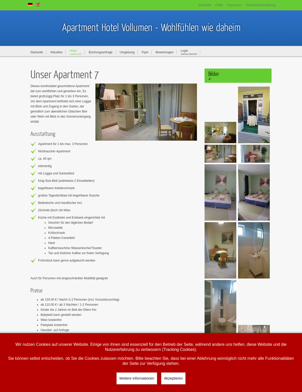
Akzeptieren (173, 378)
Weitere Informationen (136, 378)
